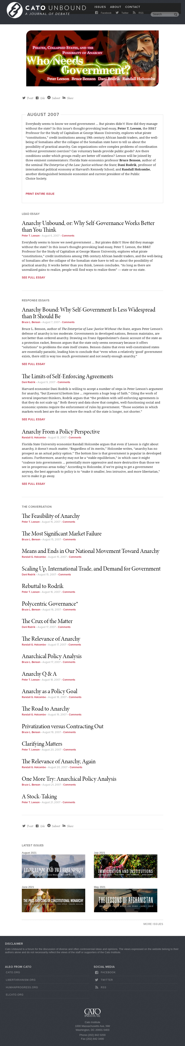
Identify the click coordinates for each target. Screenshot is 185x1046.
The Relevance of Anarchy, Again (59, 761)
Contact (132, 9)
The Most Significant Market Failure (62, 533)
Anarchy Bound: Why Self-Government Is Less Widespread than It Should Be (88, 312)
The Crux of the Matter (47, 621)
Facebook (102, 16)
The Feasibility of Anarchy (51, 516)
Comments (68, 235)
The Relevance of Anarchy (51, 639)
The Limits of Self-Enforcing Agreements (67, 376)
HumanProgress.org (22, 987)
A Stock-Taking (39, 796)
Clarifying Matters (42, 744)
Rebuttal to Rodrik (42, 586)
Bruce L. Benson (31, 322)
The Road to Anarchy (45, 708)
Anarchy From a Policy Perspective (61, 431)
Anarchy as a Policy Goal (49, 691)
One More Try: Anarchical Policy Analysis (69, 779)
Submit (56, 98)
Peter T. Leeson (31, 235)
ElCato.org (15, 994)
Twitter (121, 16)
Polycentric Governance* (50, 604)
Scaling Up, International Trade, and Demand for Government (91, 568)
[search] (161, 17)
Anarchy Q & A (39, 674)
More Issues (153, 924)
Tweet (30, 98)
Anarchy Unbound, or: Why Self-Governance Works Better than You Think (88, 226)
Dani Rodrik (28, 382)
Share (70, 98)
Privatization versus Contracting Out (62, 726)
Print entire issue (40, 194)
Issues (100, 9)
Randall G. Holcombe (34, 437)
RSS (138, 16)
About (115, 9)
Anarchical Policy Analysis (52, 656)
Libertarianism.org (21, 980)
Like (42, 98)
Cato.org (13, 972)
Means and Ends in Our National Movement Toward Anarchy (90, 551)
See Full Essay (33, 277)
